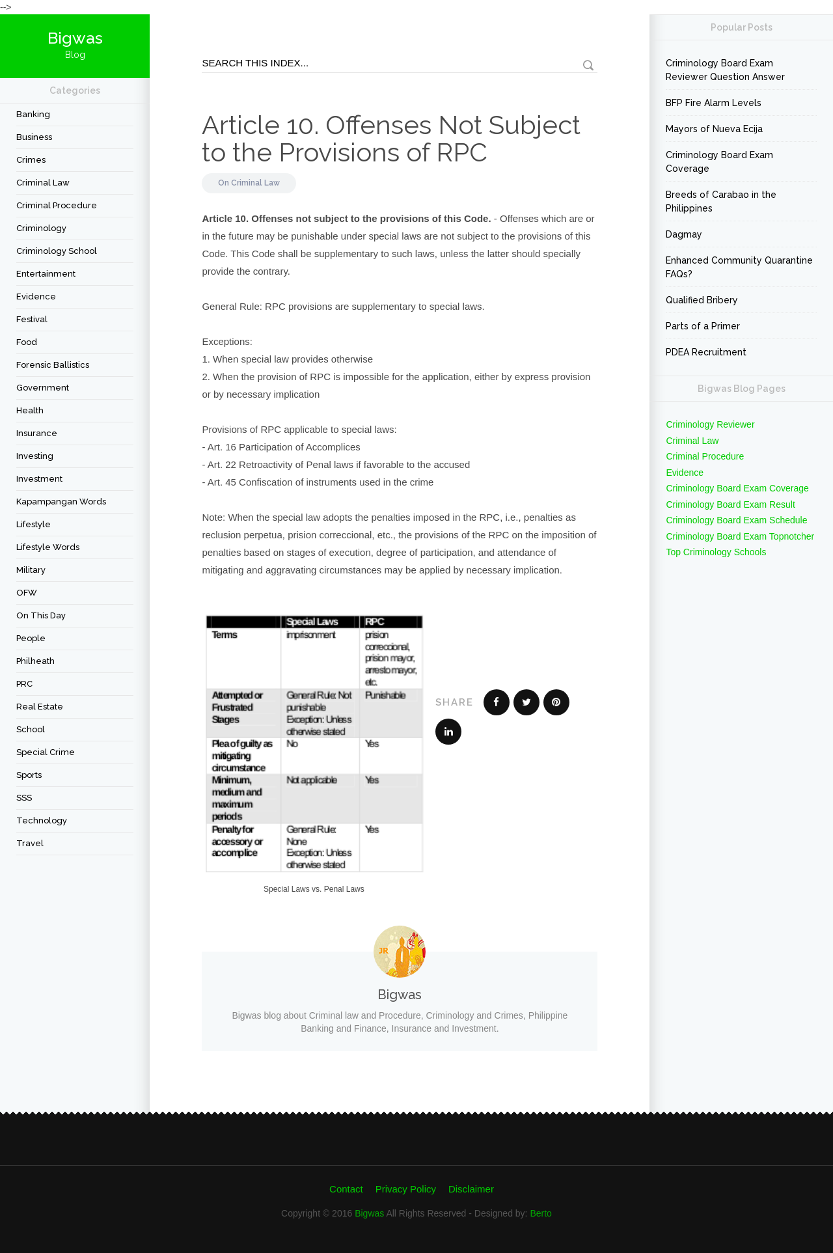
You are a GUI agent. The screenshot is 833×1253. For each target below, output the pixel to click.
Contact (346, 1188)
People (31, 638)
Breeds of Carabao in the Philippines (721, 201)
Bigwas (369, 1213)
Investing (34, 456)
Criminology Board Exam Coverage (719, 162)
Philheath (35, 661)
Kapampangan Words (61, 501)
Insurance (36, 433)
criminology (41, 228)
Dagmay (684, 234)
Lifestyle (33, 524)
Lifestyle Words (47, 547)
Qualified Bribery (702, 300)
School (30, 729)
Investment (39, 479)
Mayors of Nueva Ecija (714, 129)
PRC (24, 684)
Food (26, 342)
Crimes (31, 160)
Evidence (36, 296)
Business (34, 137)
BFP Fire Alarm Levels (713, 103)
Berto (540, 1213)
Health (30, 410)
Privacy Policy (406, 1188)
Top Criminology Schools (716, 552)
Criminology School (56, 251)
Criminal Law (43, 182)
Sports (29, 775)
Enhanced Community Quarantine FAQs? (739, 267)
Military (31, 570)
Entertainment (45, 274)
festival (32, 319)
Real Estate (39, 706)
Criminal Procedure (56, 205)
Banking (33, 114)
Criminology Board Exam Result (730, 504)
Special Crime (45, 752)
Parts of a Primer (703, 326)
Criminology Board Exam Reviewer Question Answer (725, 70)
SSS (24, 798)
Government (42, 387)
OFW (26, 593)
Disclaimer (471, 1188)
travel (30, 843)
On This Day (41, 615)
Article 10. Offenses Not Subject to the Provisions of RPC (391, 138)
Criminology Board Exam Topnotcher (740, 536)
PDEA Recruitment (706, 352)
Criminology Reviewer (710, 424)
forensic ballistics (52, 365)
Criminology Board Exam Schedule (736, 520)
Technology (41, 820)
